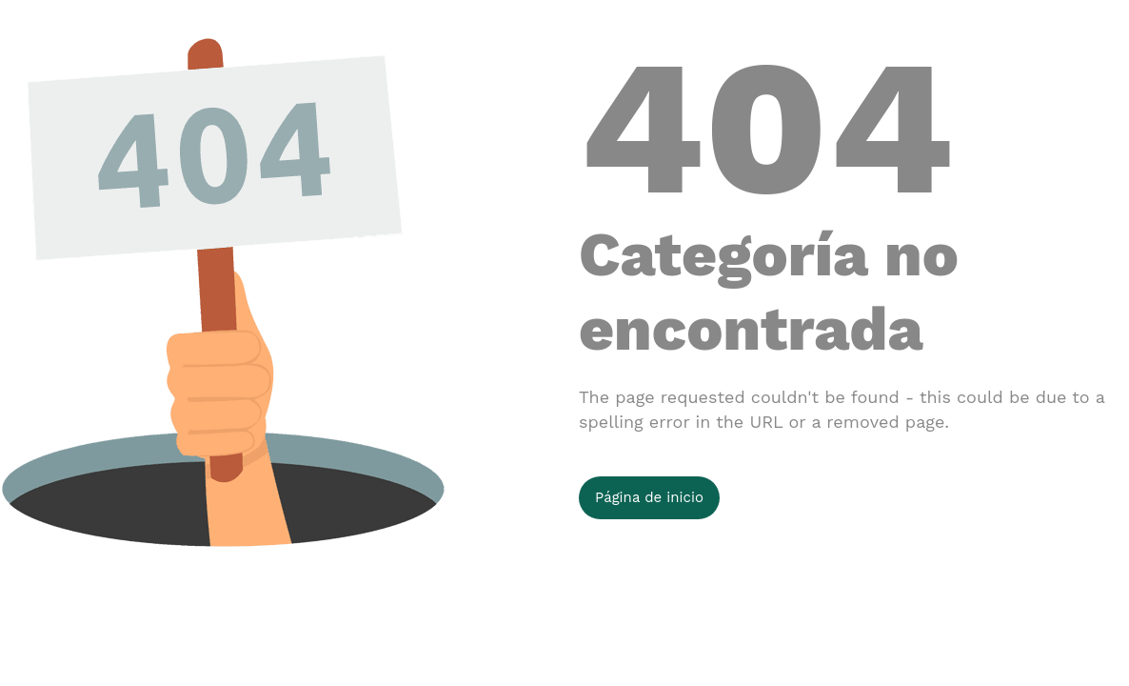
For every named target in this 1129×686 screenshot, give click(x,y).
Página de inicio (649, 497)
